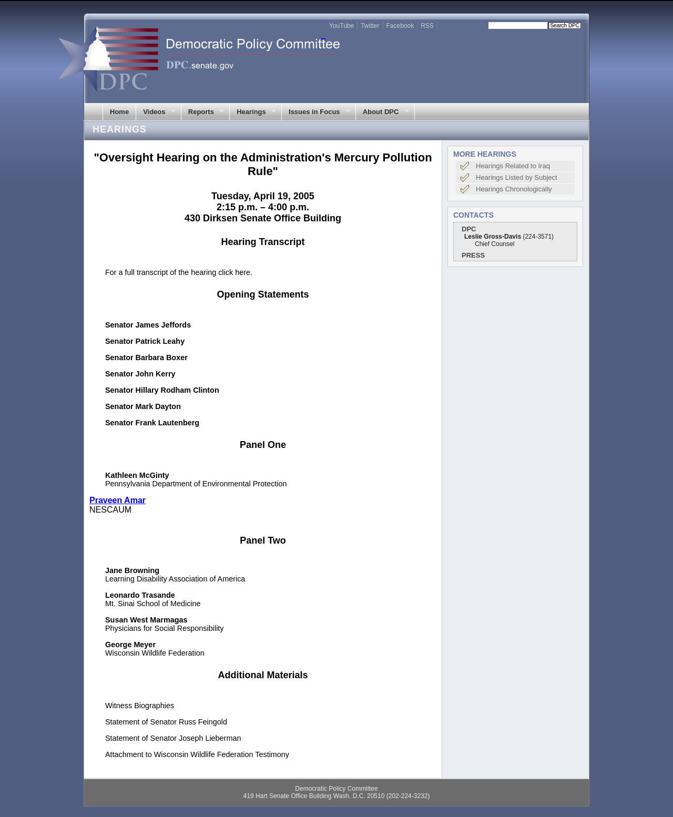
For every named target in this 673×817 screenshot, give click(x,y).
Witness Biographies (139, 705)
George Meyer (130, 644)
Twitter (370, 25)
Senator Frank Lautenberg (152, 422)
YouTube (341, 25)
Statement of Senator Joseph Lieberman (173, 738)
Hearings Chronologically (514, 189)
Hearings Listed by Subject (516, 177)
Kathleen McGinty (137, 475)
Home (119, 112)
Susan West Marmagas (146, 620)
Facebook (400, 25)
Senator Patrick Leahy (145, 341)
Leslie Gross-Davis (492, 236)
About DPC (382, 112)
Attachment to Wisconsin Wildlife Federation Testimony (197, 754)
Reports (203, 112)
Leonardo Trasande (140, 595)
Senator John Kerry (140, 374)
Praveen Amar (117, 500)
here (242, 272)
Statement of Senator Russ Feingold (166, 722)
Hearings (252, 112)
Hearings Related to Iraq (513, 166)
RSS (427, 25)
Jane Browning (132, 570)
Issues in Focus (315, 112)
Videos (156, 112)
